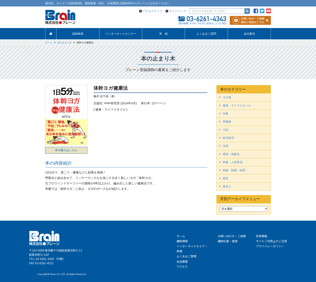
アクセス (182, 266)
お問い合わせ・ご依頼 (232, 236)
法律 (225, 145)
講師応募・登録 (227, 241)
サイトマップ (177, 11)
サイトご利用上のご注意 (271, 241)
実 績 (163, 33)
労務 (225, 113)
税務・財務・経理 (234, 170)
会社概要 (182, 261)
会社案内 (249, 33)
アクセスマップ (152, 11)
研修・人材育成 (232, 162)
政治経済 (228, 137)
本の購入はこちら (66, 150)
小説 (225, 129)
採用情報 (261, 236)
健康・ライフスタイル (237, 105)
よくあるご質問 (206, 33)
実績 (179, 251)
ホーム (181, 236)
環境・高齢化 (231, 154)
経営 (225, 178)
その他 (227, 97)
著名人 (227, 186)
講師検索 (77, 33)
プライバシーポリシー (270, 246)
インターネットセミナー (120, 33)
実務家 (227, 121)
